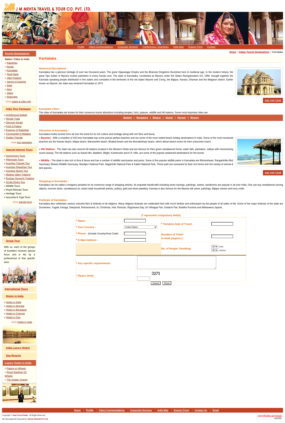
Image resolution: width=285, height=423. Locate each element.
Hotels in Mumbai (15, 306)
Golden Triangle (14, 137)
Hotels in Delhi (13, 302)
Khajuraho (12, 96)
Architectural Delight (16, 115)
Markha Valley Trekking (18, 174)
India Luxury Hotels (18, 347)
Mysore (194, 117)
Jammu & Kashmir (16, 81)
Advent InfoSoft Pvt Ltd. (37, 419)
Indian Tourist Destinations (254, 52)
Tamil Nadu (13, 74)
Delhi (9, 85)
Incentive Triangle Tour (18, 163)
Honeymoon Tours (15, 156)
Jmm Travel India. (20, 415)
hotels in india (24, 322)
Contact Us (201, 410)
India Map (178, 47)
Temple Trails (13, 118)
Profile (81, 47)
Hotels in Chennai (15, 313)
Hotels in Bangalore (16, 309)
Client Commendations (101, 47)
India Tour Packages (18, 108)
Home (232, 52)
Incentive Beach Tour (17, 171)
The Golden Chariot (17, 379)
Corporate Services (128, 47)
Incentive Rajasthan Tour (19, 167)
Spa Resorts (13, 355)
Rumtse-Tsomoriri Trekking (20, 178)
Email (216, 410)
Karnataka (12, 70)
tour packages (24, 142)
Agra (9, 89)
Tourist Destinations (17, 53)
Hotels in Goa (13, 317)
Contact (211, 47)
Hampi (169, 117)
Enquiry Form (195, 47)
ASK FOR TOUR (273, 100)
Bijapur (157, 117)
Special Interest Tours (19, 149)
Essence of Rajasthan (17, 130)
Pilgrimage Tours (15, 159)
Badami (127, 117)
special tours (25, 202)
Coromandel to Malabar (18, 134)
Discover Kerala (14, 122)
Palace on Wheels (16, 368)
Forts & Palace (14, 126)
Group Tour (13, 240)
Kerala (10, 66)
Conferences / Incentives (155, 47)
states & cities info (21, 101)
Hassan (181, 117)
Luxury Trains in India (18, 362)
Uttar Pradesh (14, 78)
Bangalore (142, 117)
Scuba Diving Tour (15, 182)
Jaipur (10, 93)
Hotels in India (15, 296)
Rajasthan (12, 63)
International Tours (16, 288)
